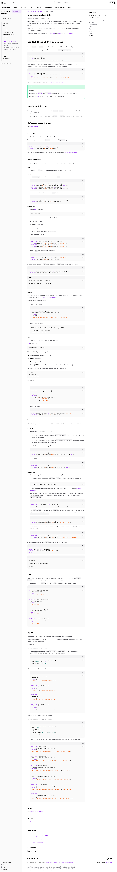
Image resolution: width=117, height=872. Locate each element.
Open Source (48, 7)
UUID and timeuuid (35, 822)
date (35, 209)
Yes (30, 851)
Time (28, 337)
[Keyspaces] (11, 23)
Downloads (4, 869)
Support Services (60, 7)
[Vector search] (11, 58)
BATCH (37, 96)
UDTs (29, 808)
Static (29, 575)
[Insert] (11, 39)
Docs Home (6, 7)
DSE (39, 7)
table (59, 33)
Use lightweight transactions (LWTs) (39, 836)
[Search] (61, 2)
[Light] (111, 3)
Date (28, 167)
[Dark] (112, 3)
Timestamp (30, 420)
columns (70, 33)
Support (4, 867)
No (36, 851)
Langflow (24, 7)
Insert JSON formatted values (55, 82)
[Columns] (11, 28)
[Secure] (11, 61)
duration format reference (49, 297)
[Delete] (11, 54)
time (28, 343)
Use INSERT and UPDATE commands (45, 42)
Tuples (30, 633)
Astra (16, 7)
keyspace (52, 33)
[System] (114, 3)
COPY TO (40, 93)
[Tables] (11, 26)
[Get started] (11, 16)
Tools (70, 7)
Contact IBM (108, 862)
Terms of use (57, 862)
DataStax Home (6, 863)
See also (31, 830)
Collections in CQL (35, 126)
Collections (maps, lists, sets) (39, 123)
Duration (29, 292)
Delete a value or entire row (37, 839)
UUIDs (30, 819)
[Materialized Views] (11, 34)
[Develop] (11, 21)
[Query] (11, 56)
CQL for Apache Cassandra (34, 11)
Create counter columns (71, 152)
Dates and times (34, 160)
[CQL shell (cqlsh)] (11, 63)
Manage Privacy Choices (67, 862)
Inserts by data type (37, 106)
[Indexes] (11, 37)
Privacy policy (49, 862)
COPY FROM (48, 93)
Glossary (4, 865)
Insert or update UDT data (37, 811)
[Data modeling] (11, 18)
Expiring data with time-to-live (38, 842)
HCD (33, 7)
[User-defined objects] (11, 32)
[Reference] (11, 66)
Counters (31, 133)
